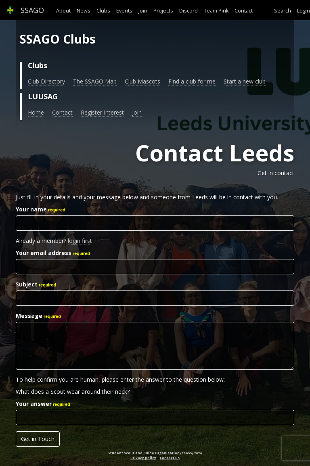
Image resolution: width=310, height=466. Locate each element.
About (63, 10)
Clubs (103, 10)
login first (80, 240)
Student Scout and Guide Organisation (144, 453)
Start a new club (245, 81)
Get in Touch (37, 439)
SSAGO (25, 10)
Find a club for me (192, 81)
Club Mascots (142, 81)
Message (29, 316)
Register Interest (102, 112)
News (83, 10)
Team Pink (216, 10)
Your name (31, 209)
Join (142, 10)
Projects (163, 10)
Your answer (34, 403)
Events (124, 10)
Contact (244, 10)
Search (282, 10)
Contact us (170, 458)
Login (303, 10)
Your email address (43, 253)
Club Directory (46, 81)
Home (36, 112)
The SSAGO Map (95, 81)
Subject (27, 284)
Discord (188, 10)
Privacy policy (143, 458)
